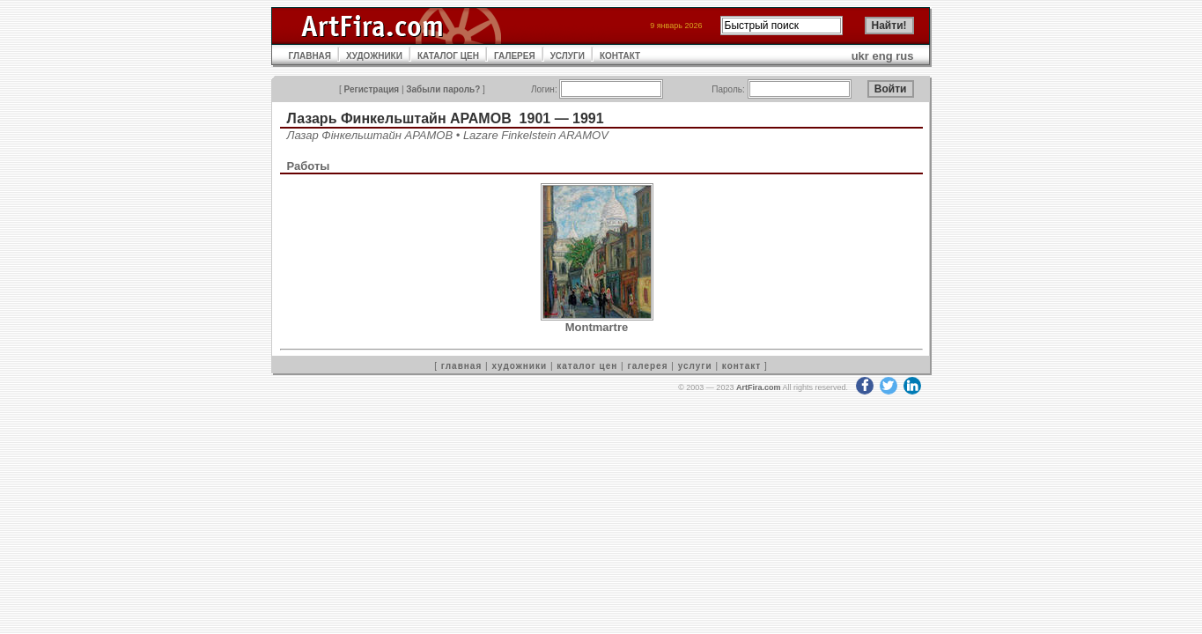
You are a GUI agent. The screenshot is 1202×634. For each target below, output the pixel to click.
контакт (741, 366)
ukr (860, 56)
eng (883, 56)
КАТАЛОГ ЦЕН (448, 56)
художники (519, 366)
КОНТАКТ (620, 56)
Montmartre (597, 327)
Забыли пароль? (443, 89)
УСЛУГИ (567, 56)
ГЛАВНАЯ (310, 56)
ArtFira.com (758, 387)
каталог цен (587, 366)
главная (461, 366)
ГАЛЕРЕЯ (514, 56)
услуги (695, 366)
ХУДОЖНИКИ (374, 56)
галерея (648, 366)
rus (904, 56)
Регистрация (372, 89)
